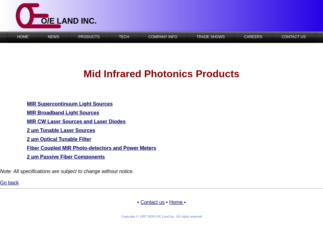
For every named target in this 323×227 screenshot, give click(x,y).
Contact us (152, 202)
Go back (9, 182)
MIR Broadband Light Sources (63, 112)
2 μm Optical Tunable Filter (59, 139)
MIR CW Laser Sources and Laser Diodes (76, 121)
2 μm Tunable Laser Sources (61, 130)
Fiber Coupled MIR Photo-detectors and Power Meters (91, 148)
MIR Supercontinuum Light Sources (70, 104)
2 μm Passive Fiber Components (66, 157)
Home (176, 202)
